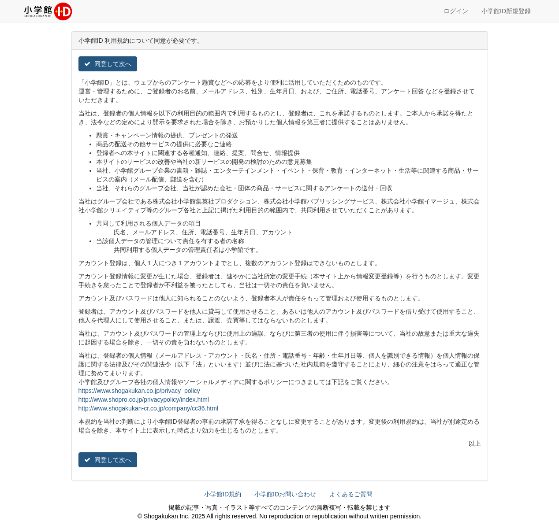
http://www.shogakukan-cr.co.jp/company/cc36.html (148, 408)
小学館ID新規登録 (506, 11)
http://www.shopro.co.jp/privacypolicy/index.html (143, 399)
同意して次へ (108, 63)
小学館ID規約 (222, 494)
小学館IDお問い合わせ (285, 494)
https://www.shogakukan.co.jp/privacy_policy (139, 390)
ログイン (455, 11)
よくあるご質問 (351, 494)
